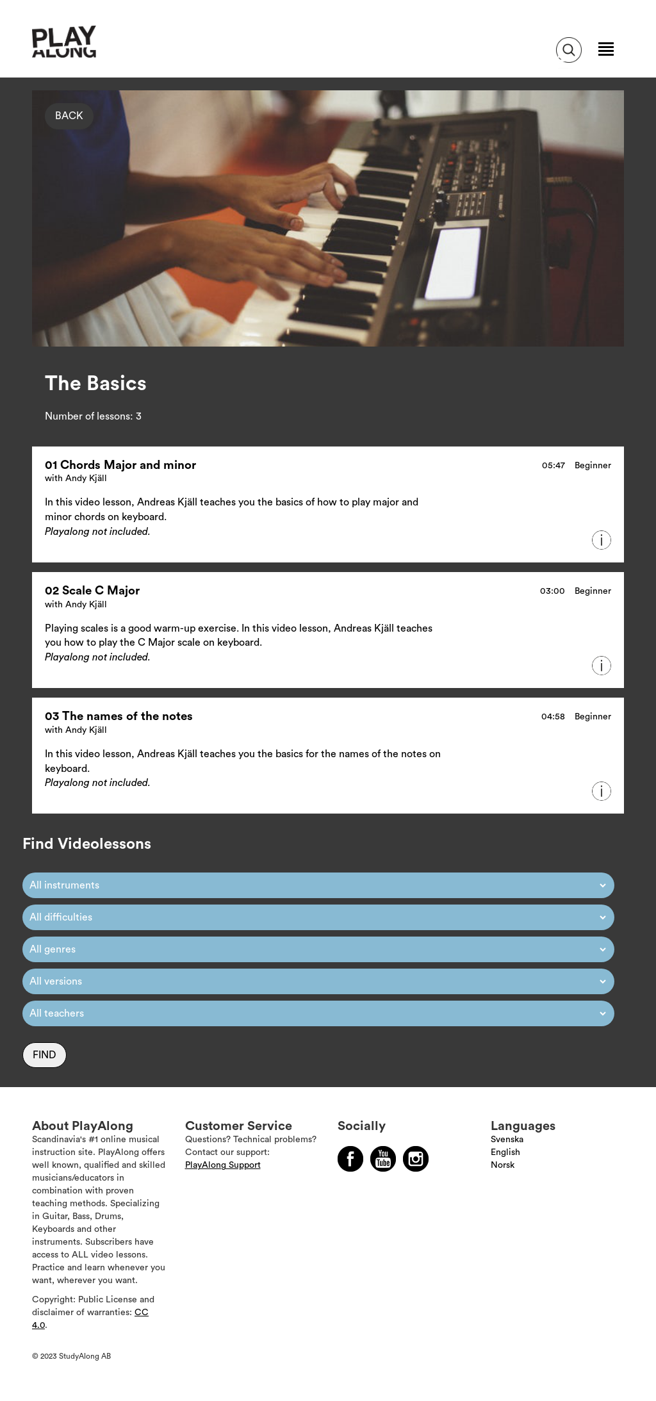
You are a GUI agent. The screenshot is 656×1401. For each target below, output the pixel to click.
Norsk (502, 1165)
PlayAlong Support (223, 1165)
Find (44, 1055)
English (505, 1152)
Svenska (507, 1139)
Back (69, 116)
